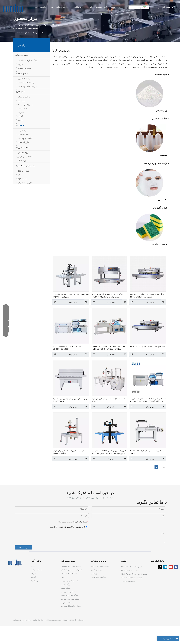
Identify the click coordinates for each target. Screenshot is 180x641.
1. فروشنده (81, 542)
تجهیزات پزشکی (24, 83)
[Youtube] (171, 582)
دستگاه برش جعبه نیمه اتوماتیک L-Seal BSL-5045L (147, 467)
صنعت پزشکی (21, 70)
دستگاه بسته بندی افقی (70, 610)
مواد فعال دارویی (24, 94)
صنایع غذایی (20, 107)
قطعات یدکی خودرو (25, 172)
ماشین (34, 635)
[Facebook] (176, 582)
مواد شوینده (22, 146)
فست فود (21, 116)
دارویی (20, 79)
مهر (62, 592)
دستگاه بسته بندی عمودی (70, 614)
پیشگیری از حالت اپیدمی (27, 75)
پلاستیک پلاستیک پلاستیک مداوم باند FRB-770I (147, 362)
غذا (18, 190)
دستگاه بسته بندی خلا (69, 588)
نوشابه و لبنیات (23, 112)
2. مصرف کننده (66, 542)
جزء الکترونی (22, 168)
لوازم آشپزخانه (23, 157)
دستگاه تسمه (66, 603)
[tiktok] (160, 582)
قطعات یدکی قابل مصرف (71, 621)
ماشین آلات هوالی (20, 635)
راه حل (40, 635)
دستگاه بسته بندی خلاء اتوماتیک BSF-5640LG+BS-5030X (67, 363)
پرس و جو (142, 317)
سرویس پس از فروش (100, 581)
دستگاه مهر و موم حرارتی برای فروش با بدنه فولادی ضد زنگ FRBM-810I (147, 310)
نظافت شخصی (23, 150)
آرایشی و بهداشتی (24, 153)
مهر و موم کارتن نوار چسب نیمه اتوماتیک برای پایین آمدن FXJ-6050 (71, 310)
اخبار (29, 635)
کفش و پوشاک (23, 186)
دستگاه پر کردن (67, 618)
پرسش (94, 588)
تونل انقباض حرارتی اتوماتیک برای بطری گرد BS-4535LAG (70, 415)
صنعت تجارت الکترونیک (25, 181)
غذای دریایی (22, 124)
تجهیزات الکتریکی (24, 198)
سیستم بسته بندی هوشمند (71, 581)
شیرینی (20, 127)
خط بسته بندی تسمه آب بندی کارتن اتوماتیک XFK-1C (109, 415)
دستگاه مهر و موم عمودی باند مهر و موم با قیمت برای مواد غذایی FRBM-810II (108, 310)
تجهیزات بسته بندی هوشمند (71, 585)
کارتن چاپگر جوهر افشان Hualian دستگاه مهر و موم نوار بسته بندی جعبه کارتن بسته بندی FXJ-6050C (109, 467)
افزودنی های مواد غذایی (27, 101)
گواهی (33, 592)
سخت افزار (22, 194)
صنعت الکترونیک (22, 162)
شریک (33, 588)
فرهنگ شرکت (36, 585)
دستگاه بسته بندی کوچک (70, 596)
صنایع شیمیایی (21, 88)
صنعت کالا (19, 140)
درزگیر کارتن (66, 599)
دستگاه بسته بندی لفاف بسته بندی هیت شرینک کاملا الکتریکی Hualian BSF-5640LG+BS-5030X (148, 415)
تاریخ (33, 581)
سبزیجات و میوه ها (25, 120)
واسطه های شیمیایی (25, 98)
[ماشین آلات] (15, 578)
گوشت (20, 131)
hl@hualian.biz (127, 585)
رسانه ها (34, 596)
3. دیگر (53, 542)
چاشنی (20, 135)
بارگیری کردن (96, 585)
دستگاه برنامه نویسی (69, 607)
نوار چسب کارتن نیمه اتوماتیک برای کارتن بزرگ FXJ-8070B (69, 467)
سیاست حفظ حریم (98, 592)
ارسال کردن (23, 562)
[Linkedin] (165, 582)
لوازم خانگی (22, 176)
